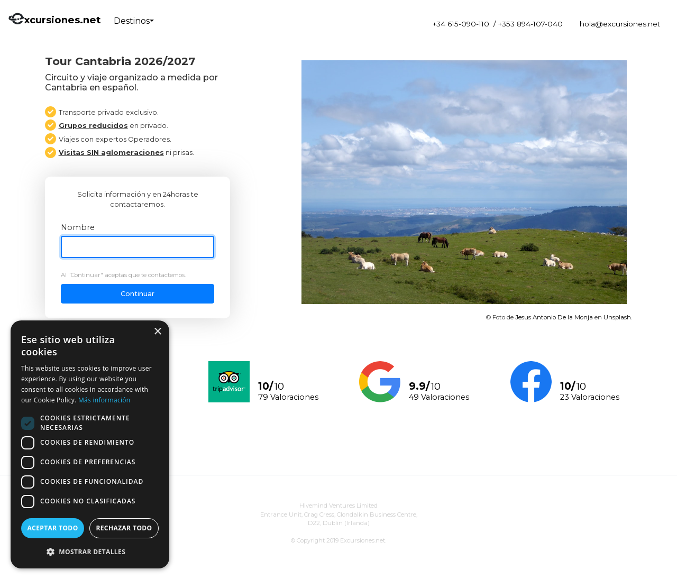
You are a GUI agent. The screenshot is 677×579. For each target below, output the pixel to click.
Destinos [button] (132, 21)
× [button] (157, 332)
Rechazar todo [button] (124, 527)
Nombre (78, 227)
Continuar (137, 294)
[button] (90, 551)
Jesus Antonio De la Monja (554, 317)
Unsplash (617, 317)
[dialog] (90, 444)
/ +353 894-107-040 (528, 24)
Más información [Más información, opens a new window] (104, 400)
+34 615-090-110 (461, 24)
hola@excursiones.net (620, 24)
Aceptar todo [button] (52, 527)
